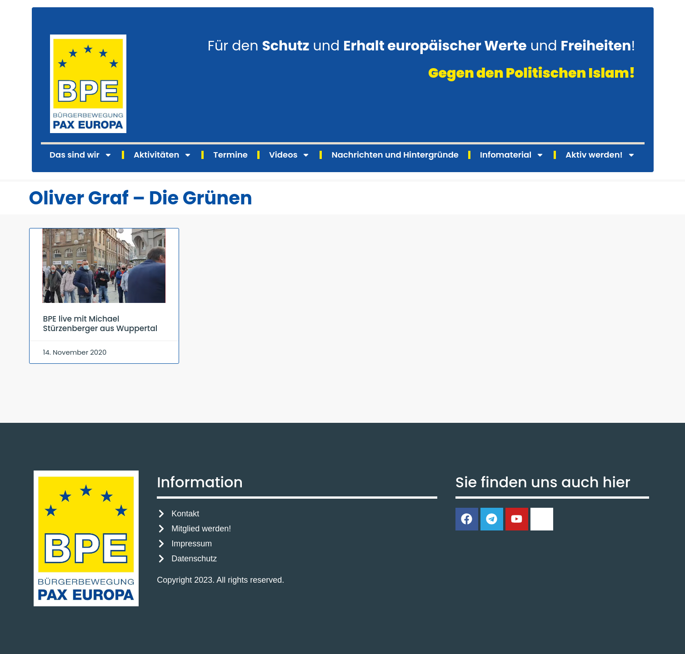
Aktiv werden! (600, 155)
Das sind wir (81, 155)
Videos (289, 155)
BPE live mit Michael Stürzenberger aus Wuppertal (100, 323)
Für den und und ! (421, 45)
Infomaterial (512, 155)
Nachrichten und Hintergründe (394, 154)
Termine (230, 154)
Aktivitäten (163, 155)
